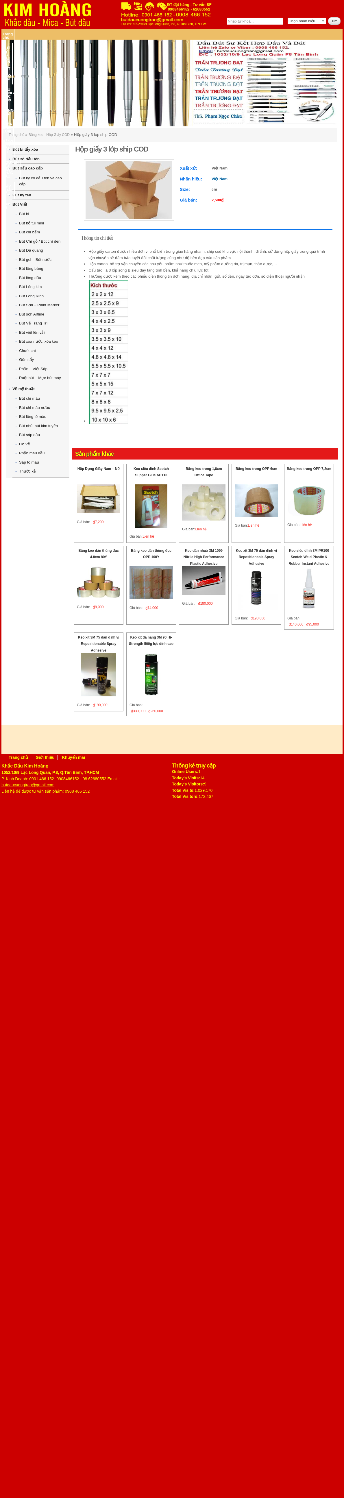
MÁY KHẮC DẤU (303, 34)
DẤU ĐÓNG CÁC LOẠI (120, 34)
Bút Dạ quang (31, 250)
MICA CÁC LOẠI (179, 34)
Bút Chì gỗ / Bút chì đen (39, 241)
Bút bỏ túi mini (31, 223)
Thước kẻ (27, 471)
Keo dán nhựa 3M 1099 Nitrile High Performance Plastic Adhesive (204, 557)
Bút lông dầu (30, 278)
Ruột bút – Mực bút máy (40, 378)
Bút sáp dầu (29, 435)
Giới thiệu (45, 757)
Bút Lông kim (30, 287)
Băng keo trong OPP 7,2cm (309, 469)
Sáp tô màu (29, 462)
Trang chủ (12, 34)
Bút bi (24, 214)
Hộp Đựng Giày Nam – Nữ (98, 469)
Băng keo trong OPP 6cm (256, 469)
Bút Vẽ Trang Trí (33, 323)
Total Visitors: (185, 796)
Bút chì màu (29, 398)
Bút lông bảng (31, 268)
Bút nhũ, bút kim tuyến (38, 426)
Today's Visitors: (188, 784)
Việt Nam (220, 179)
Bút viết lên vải (32, 332)
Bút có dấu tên (26, 159)
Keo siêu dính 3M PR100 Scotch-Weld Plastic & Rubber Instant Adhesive (309, 557)
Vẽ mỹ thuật (23, 389)
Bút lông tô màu (32, 416)
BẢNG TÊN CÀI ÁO (213, 34)
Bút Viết (19, 204)
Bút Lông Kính (31, 296)
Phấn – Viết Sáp (33, 369)
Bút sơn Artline (31, 314)
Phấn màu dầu (32, 453)
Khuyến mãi (73, 757)
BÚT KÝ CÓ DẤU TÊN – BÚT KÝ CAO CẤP (60, 34)
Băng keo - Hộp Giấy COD (49, 135)
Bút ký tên (21, 195)
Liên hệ (327, 34)
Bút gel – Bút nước (35, 259)
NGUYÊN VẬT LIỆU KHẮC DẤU (260, 34)
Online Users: (185, 771)
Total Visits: (183, 790)
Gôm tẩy (26, 359)
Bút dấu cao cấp (27, 168)
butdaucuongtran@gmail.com (27, 785)
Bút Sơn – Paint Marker (39, 305)
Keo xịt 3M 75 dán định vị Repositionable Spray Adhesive (256, 557)
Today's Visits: (186, 778)
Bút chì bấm (29, 232)
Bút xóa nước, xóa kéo (38, 341)
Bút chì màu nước (34, 407)
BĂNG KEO (152, 34)
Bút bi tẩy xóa (25, 149)
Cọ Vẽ (24, 444)
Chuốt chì (27, 350)
